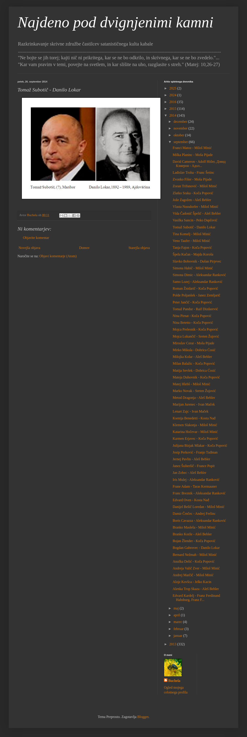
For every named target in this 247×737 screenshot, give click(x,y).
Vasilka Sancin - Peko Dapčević (195, 220)
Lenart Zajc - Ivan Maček (190, 411)
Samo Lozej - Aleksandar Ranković (198, 282)
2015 (173, 108)
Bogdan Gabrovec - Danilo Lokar (196, 548)
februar (179, 629)
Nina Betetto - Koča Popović (193, 322)
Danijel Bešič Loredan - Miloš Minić (198, 507)
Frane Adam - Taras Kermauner (195, 486)
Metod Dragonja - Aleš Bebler (194, 397)
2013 (173, 644)
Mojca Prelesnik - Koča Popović (195, 329)
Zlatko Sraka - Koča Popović (193, 193)
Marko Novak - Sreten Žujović (194, 391)
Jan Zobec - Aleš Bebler (189, 472)
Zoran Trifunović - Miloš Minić (195, 186)
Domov (84, 248)
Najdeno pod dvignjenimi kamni (115, 22)
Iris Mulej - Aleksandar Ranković (196, 479)
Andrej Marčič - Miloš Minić (193, 575)
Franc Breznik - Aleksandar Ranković (199, 493)
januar (178, 635)
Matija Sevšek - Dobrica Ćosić (194, 370)
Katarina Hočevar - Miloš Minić (195, 432)
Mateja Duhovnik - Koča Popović (196, 377)
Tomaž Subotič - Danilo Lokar (194, 227)
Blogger (142, 717)
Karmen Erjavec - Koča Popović (195, 438)
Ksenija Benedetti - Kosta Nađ (194, 418)
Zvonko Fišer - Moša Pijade (192, 179)
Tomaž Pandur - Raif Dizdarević (195, 309)
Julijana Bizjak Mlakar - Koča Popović (200, 445)
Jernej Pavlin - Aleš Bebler (191, 459)
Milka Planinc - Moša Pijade (193, 155)
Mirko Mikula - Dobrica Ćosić (194, 350)
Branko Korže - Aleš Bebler (192, 534)
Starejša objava (139, 248)
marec (178, 622)
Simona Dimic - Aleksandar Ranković (199, 275)
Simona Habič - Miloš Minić (193, 268)
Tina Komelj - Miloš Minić (192, 234)
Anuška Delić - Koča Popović (193, 561)
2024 (173, 95)
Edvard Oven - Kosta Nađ (191, 500)
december (181, 121)
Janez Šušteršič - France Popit (194, 466)
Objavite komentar (36, 238)
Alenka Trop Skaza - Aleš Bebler (196, 589)
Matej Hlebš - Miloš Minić (191, 384)
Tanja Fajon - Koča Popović (192, 247)
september (181, 142)
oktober (179, 135)
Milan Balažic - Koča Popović (194, 363)
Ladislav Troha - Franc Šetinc (193, 172)
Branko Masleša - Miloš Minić (194, 527)
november (181, 128)
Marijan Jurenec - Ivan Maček (194, 404)
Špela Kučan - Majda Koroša (193, 254)
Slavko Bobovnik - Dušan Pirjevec (197, 261)
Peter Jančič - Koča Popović (192, 302)
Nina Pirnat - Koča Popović (192, 316)
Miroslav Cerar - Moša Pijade (193, 343)
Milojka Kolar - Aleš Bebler (192, 357)
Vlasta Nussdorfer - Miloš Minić (195, 206)
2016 (173, 102)
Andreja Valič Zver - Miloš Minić (196, 568)
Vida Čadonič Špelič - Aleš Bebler (197, 213)
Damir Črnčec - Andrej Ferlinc (194, 513)
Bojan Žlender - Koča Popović (194, 541)
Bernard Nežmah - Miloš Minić (195, 555)
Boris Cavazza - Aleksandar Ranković (199, 520)
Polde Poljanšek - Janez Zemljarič (196, 295)
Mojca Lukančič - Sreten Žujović (196, 336)
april (177, 615)
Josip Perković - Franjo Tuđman (195, 452)
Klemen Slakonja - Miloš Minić (195, 425)
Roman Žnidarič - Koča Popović (195, 288)
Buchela (174, 681)
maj (177, 608)
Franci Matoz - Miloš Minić (192, 148)
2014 (173, 115)
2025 (173, 88)
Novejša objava (29, 248)
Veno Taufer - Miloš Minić (191, 241)
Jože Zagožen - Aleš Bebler (192, 200)
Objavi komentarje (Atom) (58, 256)
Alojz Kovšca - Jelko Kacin (192, 582)
